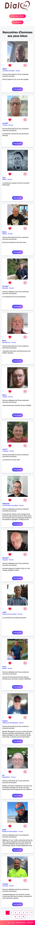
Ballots (4, 234)
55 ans (12, 451)
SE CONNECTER (17, 22)
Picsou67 (5, 286)
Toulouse (5, 451)
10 (23, 917)
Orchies (4, 125)
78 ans (18, 71)
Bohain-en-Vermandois (9, 831)
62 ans (10, 125)
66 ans (10, 234)
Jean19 (4, 449)
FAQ (9, 922)
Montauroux (6, 342)
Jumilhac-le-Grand (8, 71)
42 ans (11, 288)
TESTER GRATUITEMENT (17, 16)
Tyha (4, 178)
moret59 (5, 123)
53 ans (11, 560)
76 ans (13, 342)
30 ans (10, 397)
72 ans (13, 777)
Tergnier (5, 560)
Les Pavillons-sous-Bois (10, 505)
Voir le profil (17, 89)
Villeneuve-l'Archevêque (10, 723)
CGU (13, 922)
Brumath (5, 288)
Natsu (4, 395)
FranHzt (5, 721)
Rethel (4, 668)
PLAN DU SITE (21, 922)
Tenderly (5, 884)
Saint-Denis (6, 777)
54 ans (11, 886)
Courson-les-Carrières (9, 614)
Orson (4, 667)
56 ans (20, 614)
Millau (4, 179)
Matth (4, 830)
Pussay (4, 397)
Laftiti (4, 612)
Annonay (5, 886)
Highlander (6, 504)
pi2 (3, 775)
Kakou (4, 232)
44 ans (21, 505)
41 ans (20, 831)
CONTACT (30, 922)
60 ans (21, 723)
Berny (4, 341)
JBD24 (4, 69)
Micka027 (5, 558)
